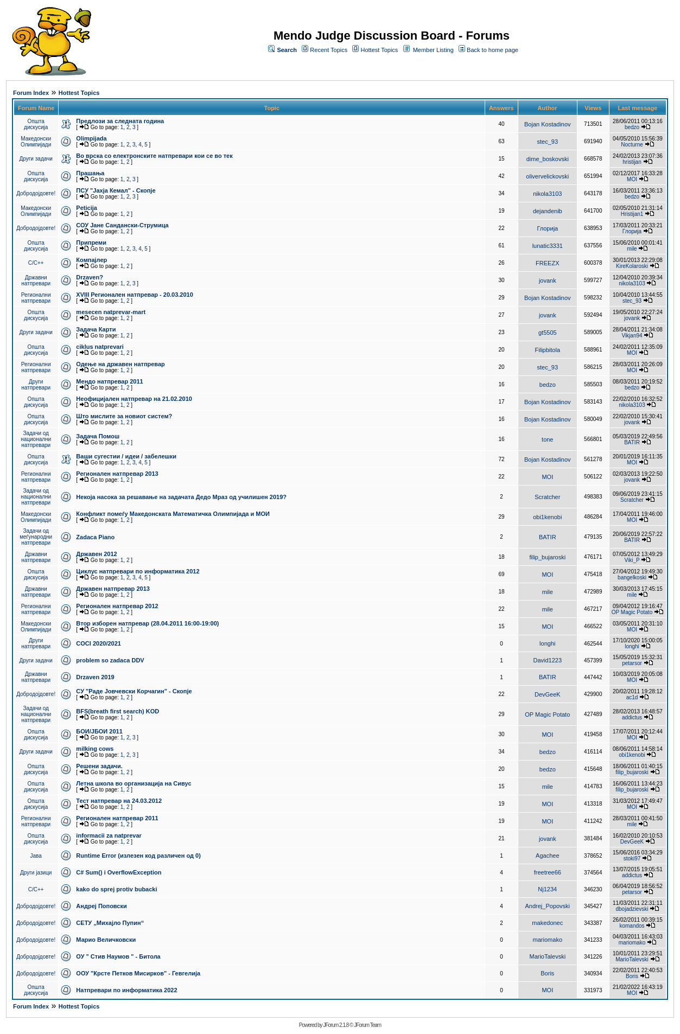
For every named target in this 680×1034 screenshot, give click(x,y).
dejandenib (547, 211)
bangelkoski (632, 577)
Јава (36, 856)
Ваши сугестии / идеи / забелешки (126, 456)
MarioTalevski (547, 956)
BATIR (632, 442)
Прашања (90, 173)
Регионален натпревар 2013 (117, 473)
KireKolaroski (632, 266)
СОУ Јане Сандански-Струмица (122, 225)
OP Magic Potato (632, 612)
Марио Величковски (106, 939)
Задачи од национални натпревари (36, 439)
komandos (631, 926)
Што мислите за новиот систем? (124, 416)
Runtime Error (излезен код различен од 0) (138, 855)
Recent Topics (328, 50)
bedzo (632, 127)
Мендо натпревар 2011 (109, 381)
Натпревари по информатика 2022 (126, 990)
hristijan (631, 162)
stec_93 (547, 141)
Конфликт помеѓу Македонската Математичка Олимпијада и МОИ (173, 513)
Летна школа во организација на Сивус (133, 783)
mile (632, 249)
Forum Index (31, 93)
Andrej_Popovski (547, 906)
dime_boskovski (547, 159)
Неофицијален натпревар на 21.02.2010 (134, 398)
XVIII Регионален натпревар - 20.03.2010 (134, 294)
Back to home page (492, 50)
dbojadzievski (631, 909)
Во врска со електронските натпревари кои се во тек (154, 155)
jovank (547, 280)
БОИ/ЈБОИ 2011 (99, 731)
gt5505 (547, 332)
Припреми (91, 242)
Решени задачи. (99, 766)
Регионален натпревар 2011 (117, 818)
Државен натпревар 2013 (113, 588)
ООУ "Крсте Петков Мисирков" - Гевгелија (138, 973)
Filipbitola (547, 350)
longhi (547, 643)
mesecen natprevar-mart (110, 312)
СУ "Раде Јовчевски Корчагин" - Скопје (134, 691)
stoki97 (632, 858)
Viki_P (632, 560)
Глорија (547, 228)
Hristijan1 (632, 214)
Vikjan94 (631, 336)
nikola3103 (547, 193)
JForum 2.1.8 (335, 1025)
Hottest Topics (379, 50)
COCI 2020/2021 (98, 643)
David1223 (547, 660)
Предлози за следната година (120, 121)
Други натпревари (35, 385)
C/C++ (36, 263)
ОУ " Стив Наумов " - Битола (118, 956)
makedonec (547, 923)
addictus (632, 717)
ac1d (632, 697)
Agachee (547, 855)
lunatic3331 (547, 245)
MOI (632, 179)
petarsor (632, 663)
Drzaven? (89, 277)
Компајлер (91, 260)
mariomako (547, 939)
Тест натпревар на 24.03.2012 (119, 800)
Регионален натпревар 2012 (117, 606)
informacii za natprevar (108, 835)
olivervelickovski (547, 176)
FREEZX (547, 263)
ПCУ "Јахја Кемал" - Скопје (115, 190)
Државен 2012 (96, 554)
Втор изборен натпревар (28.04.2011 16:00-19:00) (147, 623)
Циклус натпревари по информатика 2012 (137, 571)
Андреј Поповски (101, 906)
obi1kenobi (547, 517)
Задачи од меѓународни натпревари (36, 537)
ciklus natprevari (99, 346)
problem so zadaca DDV (110, 660)
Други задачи (36, 159)
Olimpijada (91, 138)
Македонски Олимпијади (36, 142)
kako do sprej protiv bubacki (116, 889)
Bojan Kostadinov (547, 124)
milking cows (94, 748)
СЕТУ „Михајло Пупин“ (110, 923)
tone (547, 439)
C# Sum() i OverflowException (118, 872)
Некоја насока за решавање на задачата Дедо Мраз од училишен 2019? (181, 497)
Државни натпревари (35, 280)
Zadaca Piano (95, 537)
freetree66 (547, 872)
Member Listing (433, 50)
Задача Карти (96, 329)
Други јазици (36, 873)
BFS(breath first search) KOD (117, 711)
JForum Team (367, 1025)
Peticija (86, 208)
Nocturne (632, 145)
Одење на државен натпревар (120, 364)
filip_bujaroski (547, 557)
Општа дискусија (36, 124)
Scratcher (547, 497)
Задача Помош (97, 436)
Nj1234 (547, 889)
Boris (547, 973)
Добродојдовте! (35, 193)
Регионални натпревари (36, 298)
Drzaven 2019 (95, 677)
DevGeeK (548, 694)
